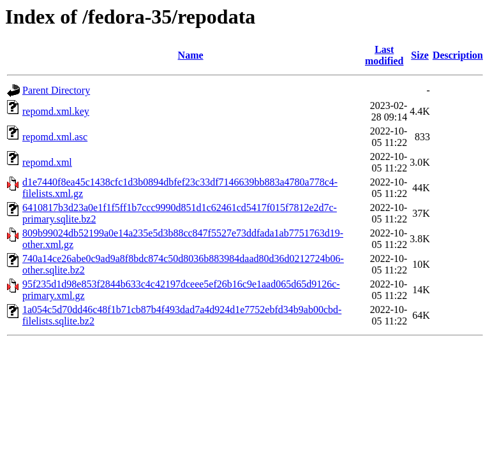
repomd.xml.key (55, 111)
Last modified (384, 55)
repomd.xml (47, 162)
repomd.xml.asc (54, 136)
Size (420, 55)
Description (458, 55)
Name (191, 55)
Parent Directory (56, 90)
